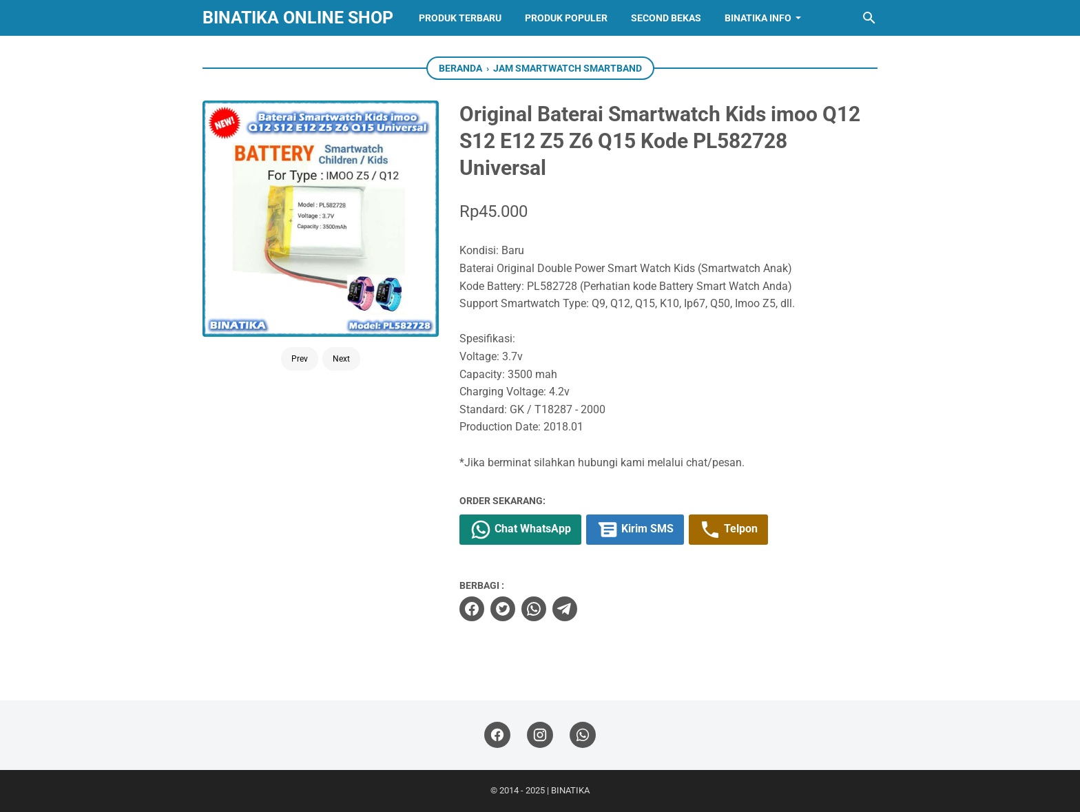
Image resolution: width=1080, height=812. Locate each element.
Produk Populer (566, 17)
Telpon (728, 530)
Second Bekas (666, 17)
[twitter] (502, 608)
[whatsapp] (533, 608)
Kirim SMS (635, 530)
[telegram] (564, 608)
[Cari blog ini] (869, 18)
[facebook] (471, 608)
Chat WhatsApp (520, 530)
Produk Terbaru (460, 17)
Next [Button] (341, 359)
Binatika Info (758, 17)
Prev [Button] (299, 359)
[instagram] (540, 735)
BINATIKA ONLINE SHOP (297, 18)
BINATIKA (570, 790)
